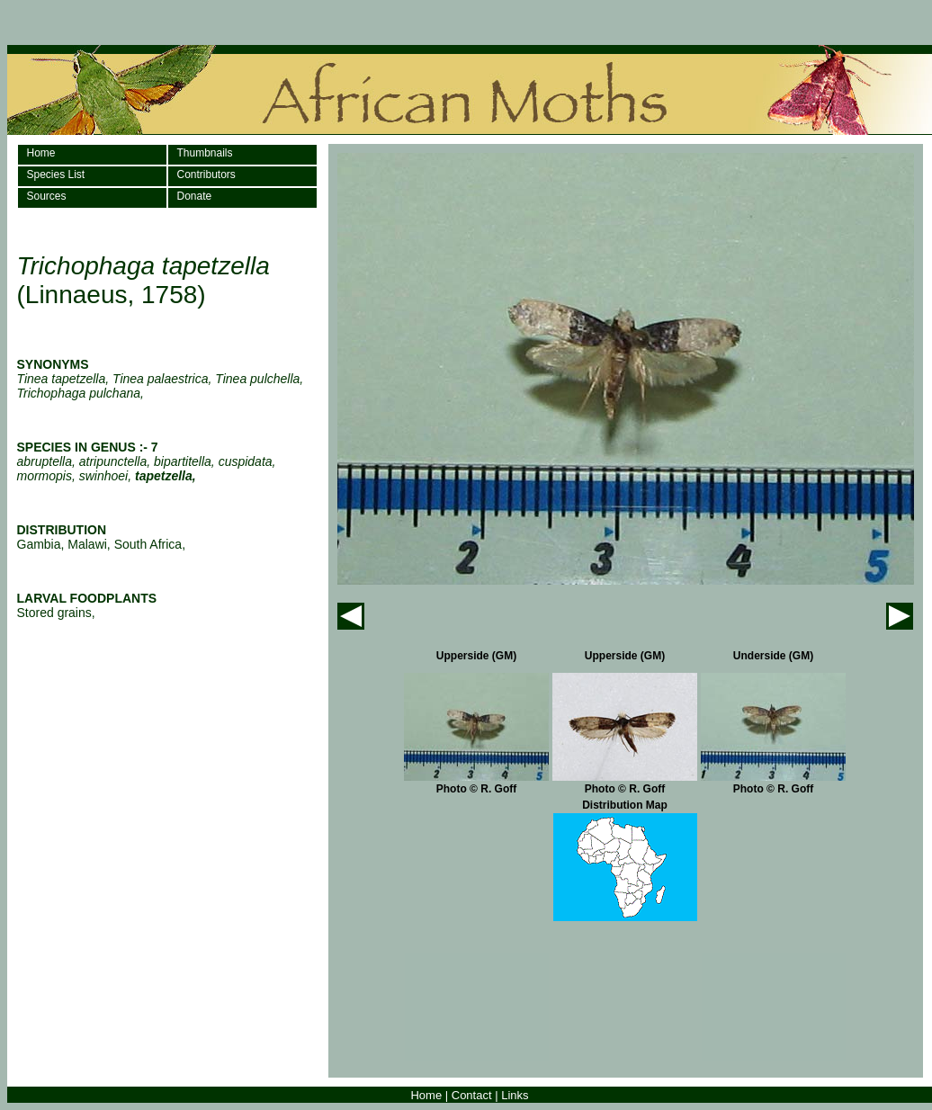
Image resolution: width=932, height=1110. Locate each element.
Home (41, 153)
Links (514, 1095)
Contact (472, 1095)
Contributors (206, 174)
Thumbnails (205, 153)
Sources (47, 196)
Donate (194, 196)
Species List (56, 174)
